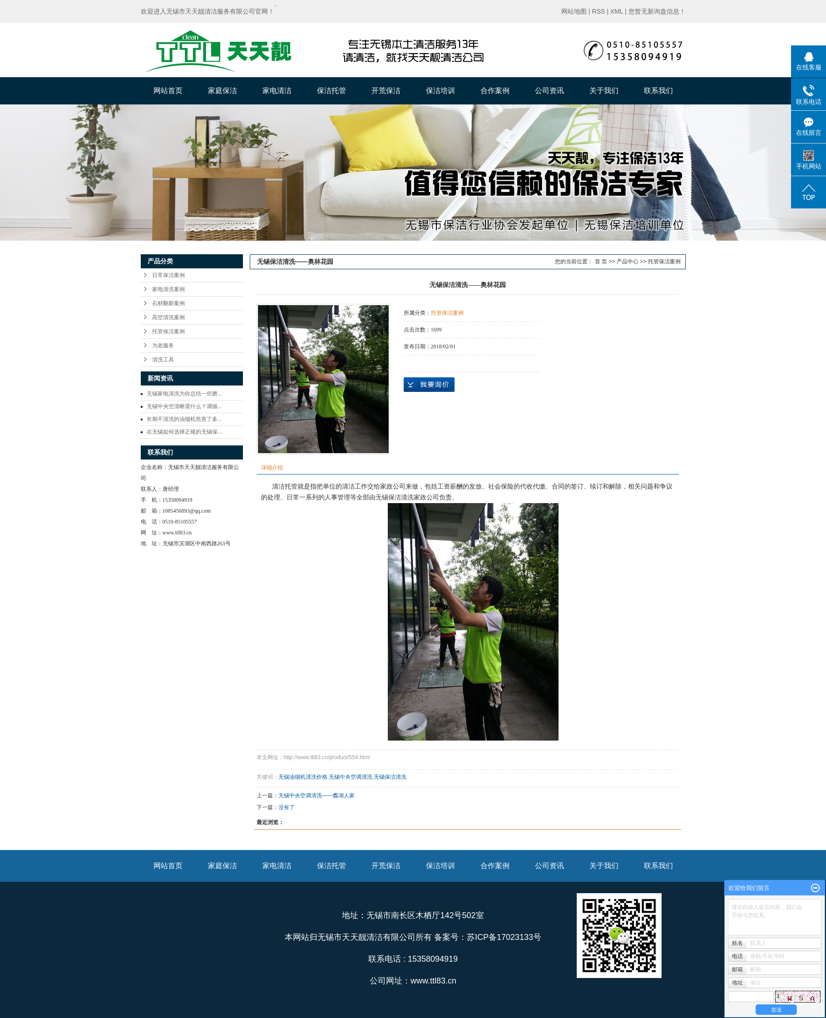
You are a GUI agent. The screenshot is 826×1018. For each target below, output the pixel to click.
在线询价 (429, 384)
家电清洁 (277, 90)
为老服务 (163, 345)
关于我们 (603, 90)
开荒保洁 (386, 90)
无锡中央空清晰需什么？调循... (184, 406)
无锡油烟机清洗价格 (302, 777)
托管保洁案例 (168, 331)
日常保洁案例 (168, 275)
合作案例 (494, 90)
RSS (598, 11)
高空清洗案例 (168, 317)
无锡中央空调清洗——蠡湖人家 (316, 795)
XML (616, 11)
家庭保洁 (222, 90)
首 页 (601, 261)
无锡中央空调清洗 (350, 777)
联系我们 (658, 90)
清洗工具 (163, 359)
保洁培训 (440, 90)
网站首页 (168, 90)
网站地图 (574, 11)
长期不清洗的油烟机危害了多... (184, 419)
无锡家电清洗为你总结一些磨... (184, 393)
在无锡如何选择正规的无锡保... (184, 432)
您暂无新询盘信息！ (657, 11)
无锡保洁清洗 (390, 777)
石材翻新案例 (168, 303)
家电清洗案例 (168, 289)
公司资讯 (549, 90)
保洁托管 (331, 90)
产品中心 (627, 261)
